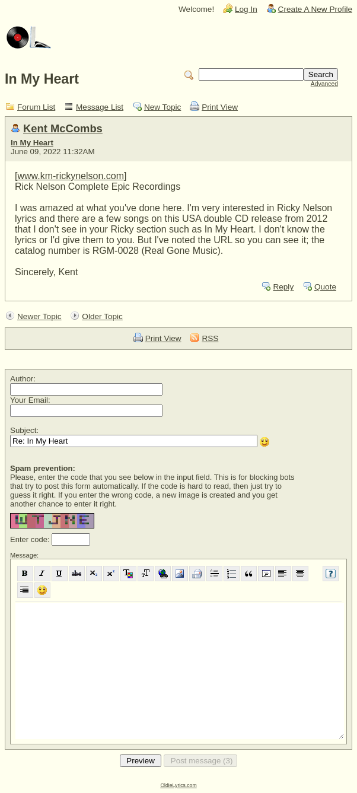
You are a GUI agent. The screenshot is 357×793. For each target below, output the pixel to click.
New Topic (162, 107)
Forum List (36, 107)
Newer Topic (39, 316)
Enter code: (31, 539)
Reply (283, 286)
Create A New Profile (315, 9)
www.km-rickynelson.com (70, 176)
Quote (325, 286)
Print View (220, 107)
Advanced (324, 84)
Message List (99, 107)
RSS (210, 338)
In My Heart (32, 142)
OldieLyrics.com (178, 785)
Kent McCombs (63, 128)
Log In (246, 9)
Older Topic (102, 316)
